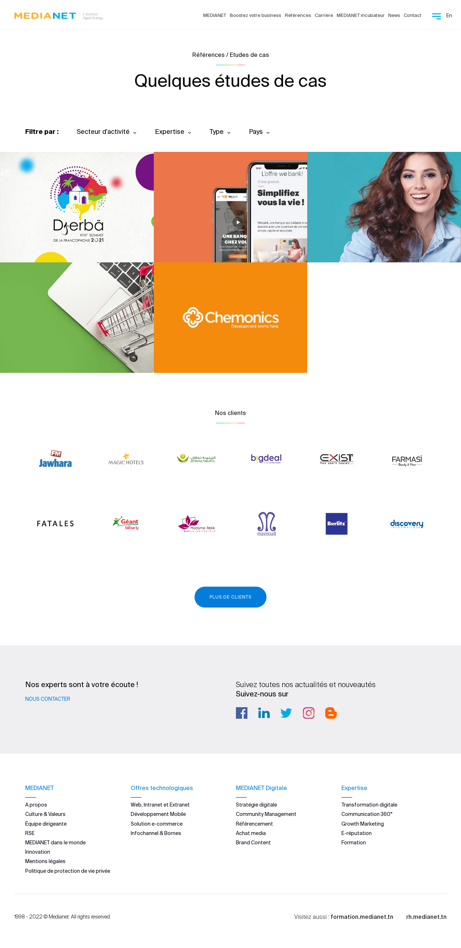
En (449, 15)
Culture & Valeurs (45, 814)
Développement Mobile (158, 814)
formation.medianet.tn (362, 916)
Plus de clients (230, 597)
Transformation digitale (369, 805)
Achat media (251, 833)
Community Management (266, 814)
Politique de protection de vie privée (67, 871)
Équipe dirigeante (46, 824)
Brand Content (253, 842)
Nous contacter (47, 699)
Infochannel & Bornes (156, 833)
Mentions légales (45, 861)
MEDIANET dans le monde (55, 842)
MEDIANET (214, 15)
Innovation (37, 852)
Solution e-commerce (157, 824)
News (394, 15)
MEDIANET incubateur (361, 15)
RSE (30, 833)
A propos (36, 805)
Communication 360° (367, 814)
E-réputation (356, 833)
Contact (412, 15)
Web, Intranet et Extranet (160, 805)
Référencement (254, 824)
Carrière (324, 15)
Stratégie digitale (256, 805)
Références (298, 15)
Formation (353, 842)
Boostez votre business (255, 15)
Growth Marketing (362, 824)
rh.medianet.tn (426, 916)
